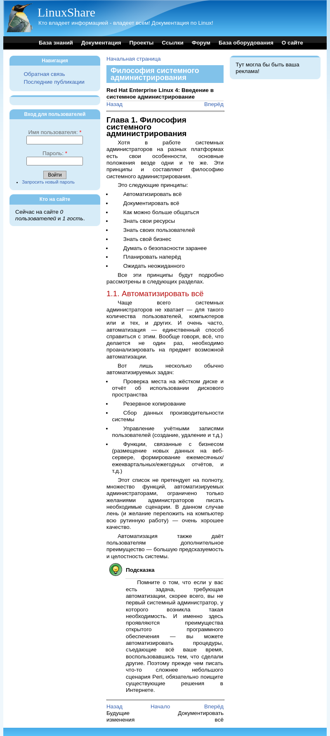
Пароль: (54, 153)
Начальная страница (133, 59)
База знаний (56, 43)
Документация (101, 43)
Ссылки (173, 43)
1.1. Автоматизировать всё (155, 293)
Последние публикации (54, 82)
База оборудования (246, 43)
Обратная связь (44, 74)
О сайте (292, 43)
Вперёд (214, 104)
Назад (114, 104)
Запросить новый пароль (48, 181)
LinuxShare (66, 12)
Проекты (141, 43)
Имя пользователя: (54, 132)
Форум (201, 43)
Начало (160, 706)
